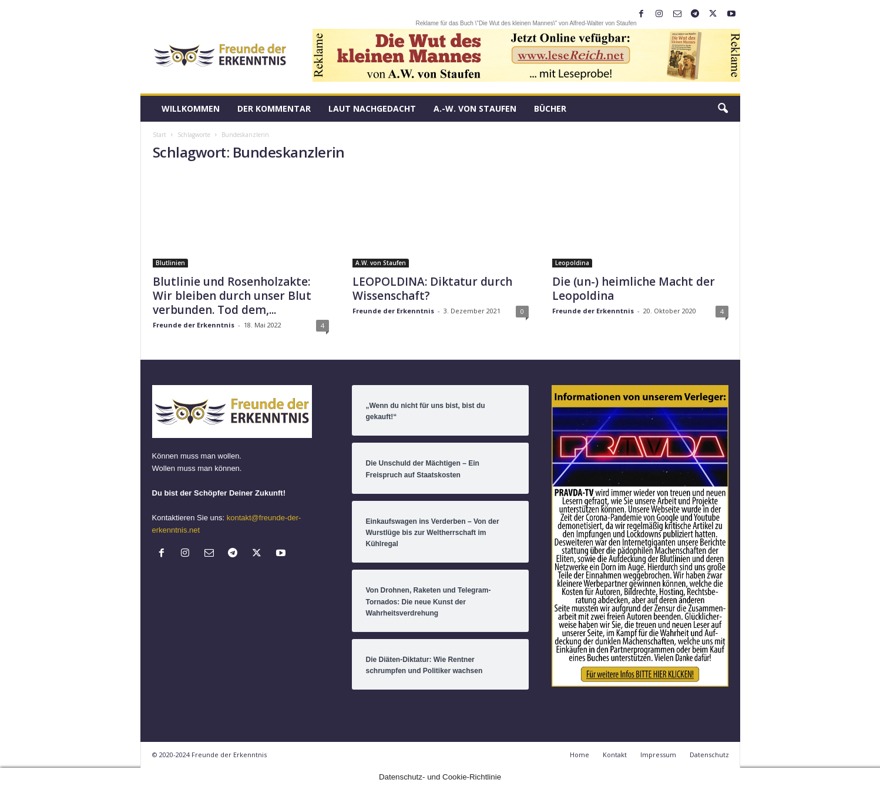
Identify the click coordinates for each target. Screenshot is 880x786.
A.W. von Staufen (380, 263)
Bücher (550, 108)
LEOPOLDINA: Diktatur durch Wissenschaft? (432, 288)
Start (159, 135)
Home (579, 754)
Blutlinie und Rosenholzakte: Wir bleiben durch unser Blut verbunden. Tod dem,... (232, 295)
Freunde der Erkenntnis (193, 324)
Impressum (658, 754)
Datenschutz (709, 754)
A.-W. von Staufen (475, 108)
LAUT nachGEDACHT (372, 108)
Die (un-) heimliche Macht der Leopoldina (633, 288)
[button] (722, 109)
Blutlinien (170, 263)
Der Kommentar (274, 108)
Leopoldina (572, 263)
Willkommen (191, 108)
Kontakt (615, 754)
